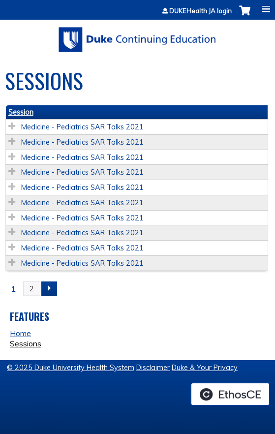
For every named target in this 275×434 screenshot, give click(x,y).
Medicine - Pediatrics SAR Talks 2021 (82, 127)
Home (20, 333)
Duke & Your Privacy (205, 367)
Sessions (25, 343)
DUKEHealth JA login (200, 11)
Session (20, 112)
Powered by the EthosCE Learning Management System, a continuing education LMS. (230, 394)
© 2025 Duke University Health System (70, 367)
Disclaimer (153, 367)
